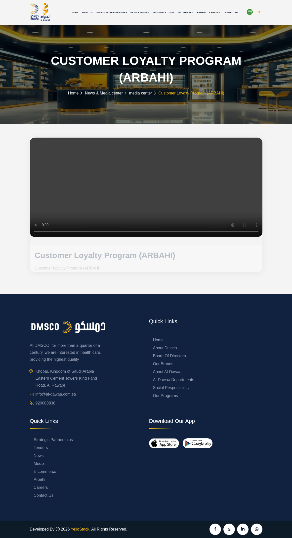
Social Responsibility (171, 388)
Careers (214, 12)
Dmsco (86, 12)
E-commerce (185, 12)
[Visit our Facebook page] (215, 529)
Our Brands (163, 364)
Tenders (41, 448)
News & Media (138, 12)
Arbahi (201, 12)
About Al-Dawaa (167, 372)
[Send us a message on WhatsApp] (256, 529)
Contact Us (231, 12)
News (39, 455)
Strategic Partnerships (111, 12)
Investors (159, 12)
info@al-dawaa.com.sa (56, 394)
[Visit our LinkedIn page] (243, 529)
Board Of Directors (169, 356)
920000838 (45, 403)
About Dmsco (165, 348)
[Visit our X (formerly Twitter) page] (229, 529)
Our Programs (165, 396)
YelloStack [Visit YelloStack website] (80, 529)
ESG (171, 12)
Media (39, 463)
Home (75, 12)
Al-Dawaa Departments (173, 380)
